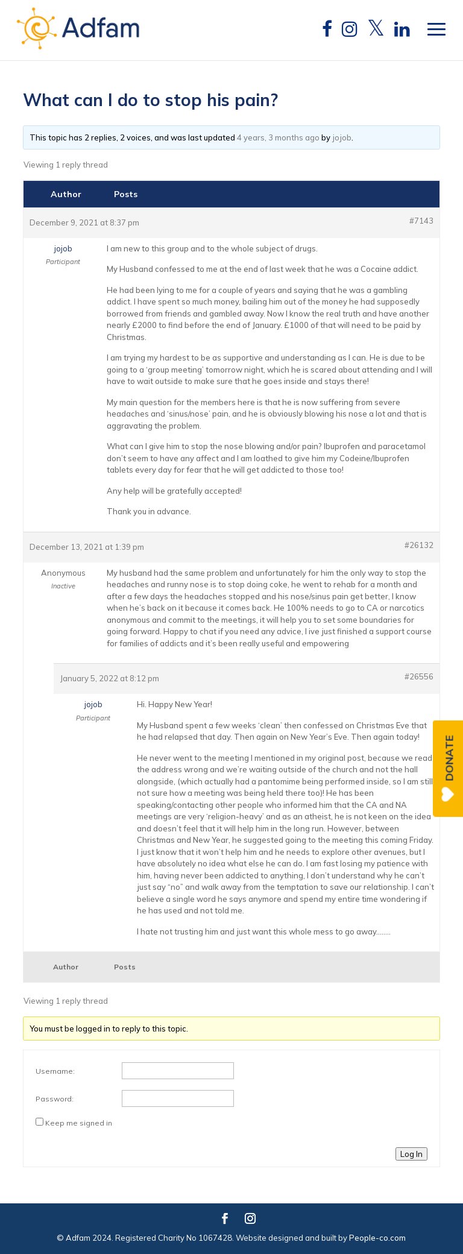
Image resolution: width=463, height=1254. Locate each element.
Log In (411, 1154)
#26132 (419, 545)
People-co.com (377, 1238)
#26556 (419, 676)
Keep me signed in (78, 1122)
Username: (55, 1071)
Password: (55, 1098)
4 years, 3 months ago (278, 137)
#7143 (421, 220)
